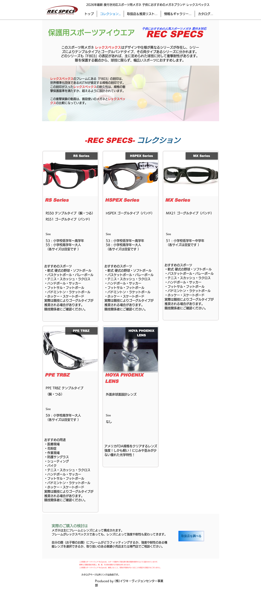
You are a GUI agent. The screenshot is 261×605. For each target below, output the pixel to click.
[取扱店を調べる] (191, 536)
